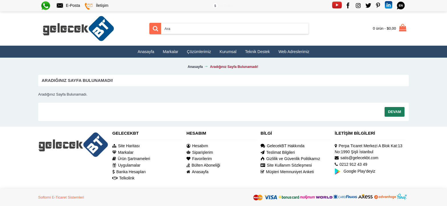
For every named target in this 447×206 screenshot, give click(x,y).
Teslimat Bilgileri (278, 152)
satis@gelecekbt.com (356, 157)
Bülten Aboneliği (203, 165)
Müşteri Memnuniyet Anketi (287, 171)
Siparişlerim (199, 152)
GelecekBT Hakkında (282, 146)
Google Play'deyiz (355, 171)
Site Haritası (126, 146)
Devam (394, 112)
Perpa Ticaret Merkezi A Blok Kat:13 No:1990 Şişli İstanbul (368, 149)
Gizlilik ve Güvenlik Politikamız (290, 158)
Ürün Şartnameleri (131, 158)
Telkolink (123, 178)
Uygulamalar (126, 165)
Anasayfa (197, 171)
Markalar (122, 152)
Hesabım (197, 146)
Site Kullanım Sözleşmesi (286, 165)
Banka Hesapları (129, 171)
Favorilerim (199, 158)
